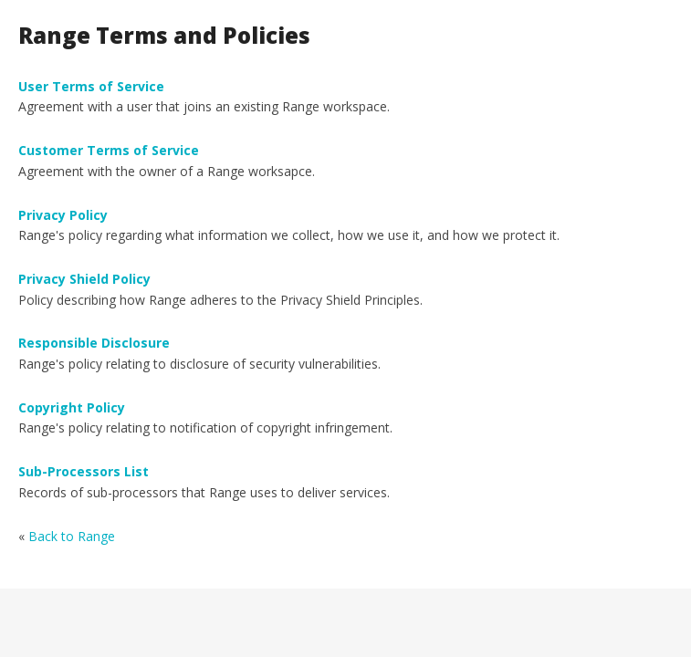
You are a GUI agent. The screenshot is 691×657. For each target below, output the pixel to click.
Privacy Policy (63, 215)
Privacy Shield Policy (84, 278)
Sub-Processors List (83, 471)
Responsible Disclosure (94, 342)
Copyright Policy (71, 407)
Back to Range (71, 536)
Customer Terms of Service (108, 150)
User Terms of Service (91, 86)
